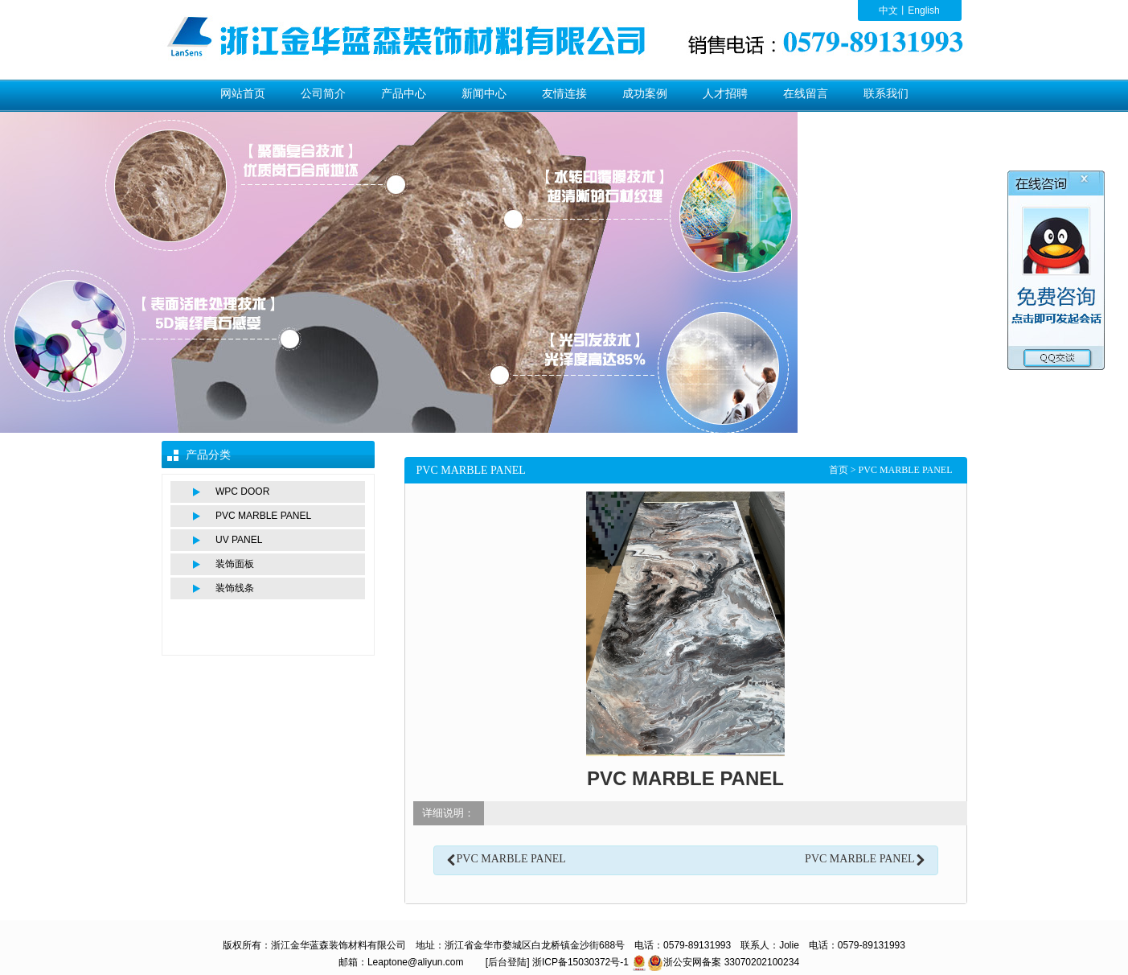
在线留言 (805, 94)
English (923, 10)
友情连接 (564, 94)
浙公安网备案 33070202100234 (731, 962)
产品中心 (403, 94)
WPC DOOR (242, 491)
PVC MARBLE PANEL (263, 515)
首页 (838, 469)
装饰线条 (234, 588)
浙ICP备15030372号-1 (580, 962)
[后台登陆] (508, 962)
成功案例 (644, 94)
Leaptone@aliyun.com (415, 962)
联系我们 (886, 94)
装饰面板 (234, 564)
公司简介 (323, 94)
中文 (888, 10)
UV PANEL (238, 539)
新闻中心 (484, 94)
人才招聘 (725, 94)
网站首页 (242, 94)
